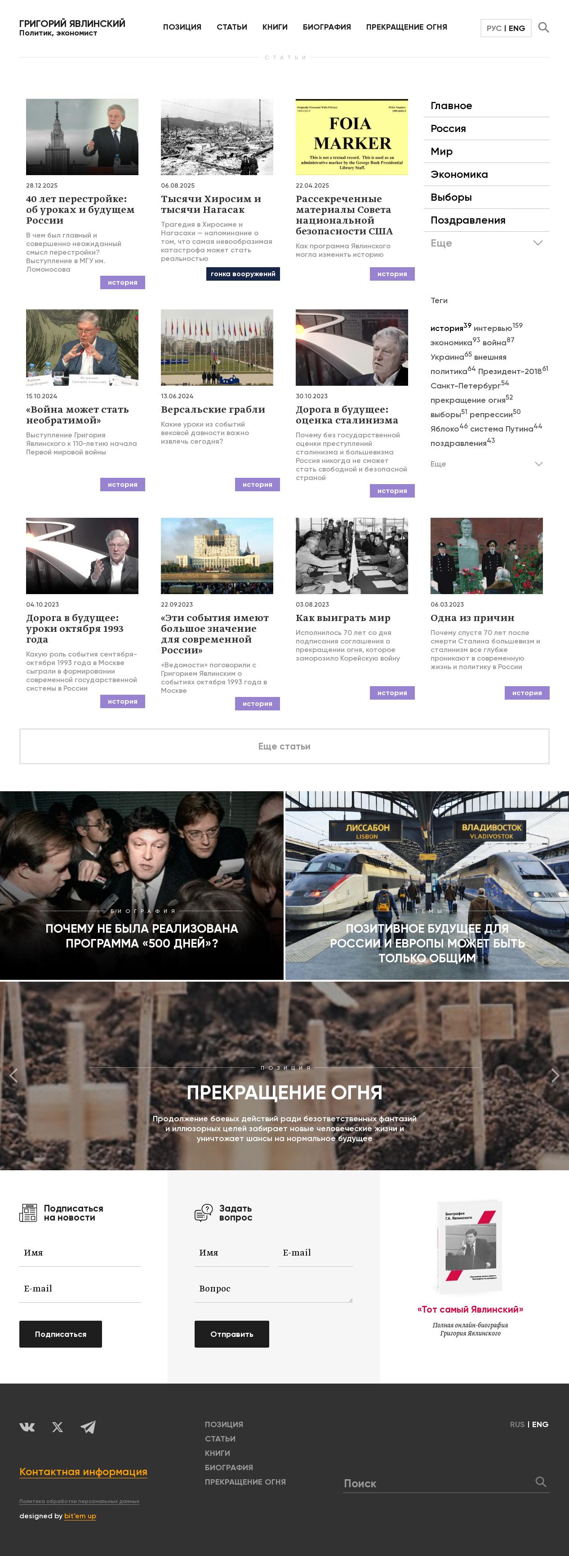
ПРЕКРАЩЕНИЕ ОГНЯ (406, 27)
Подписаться (60, 1334)
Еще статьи (284, 746)
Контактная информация (83, 1471)
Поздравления (468, 219)
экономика (457, 343)
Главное (451, 105)
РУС (494, 28)
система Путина (506, 429)
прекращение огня (472, 400)
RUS (517, 1424)
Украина (452, 357)
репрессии (495, 414)
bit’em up (80, 1516)
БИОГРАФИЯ (327, 27)
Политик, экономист (72, 28)
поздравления (463, 443)
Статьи (232, 27)
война (499, 343)
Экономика (459, 174)
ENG (517, 28)
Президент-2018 (513, 371)
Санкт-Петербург (470, 386)
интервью (498, 328)
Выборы (451, 196)
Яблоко (450, 429)
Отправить (231, 1334)
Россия (448, 128)
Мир (442, 151)
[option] (284, 1076)
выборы (450, 414)
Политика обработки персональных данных (79, 1501)
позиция (182, 27)
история (452, 328)
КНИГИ (275, 27)
